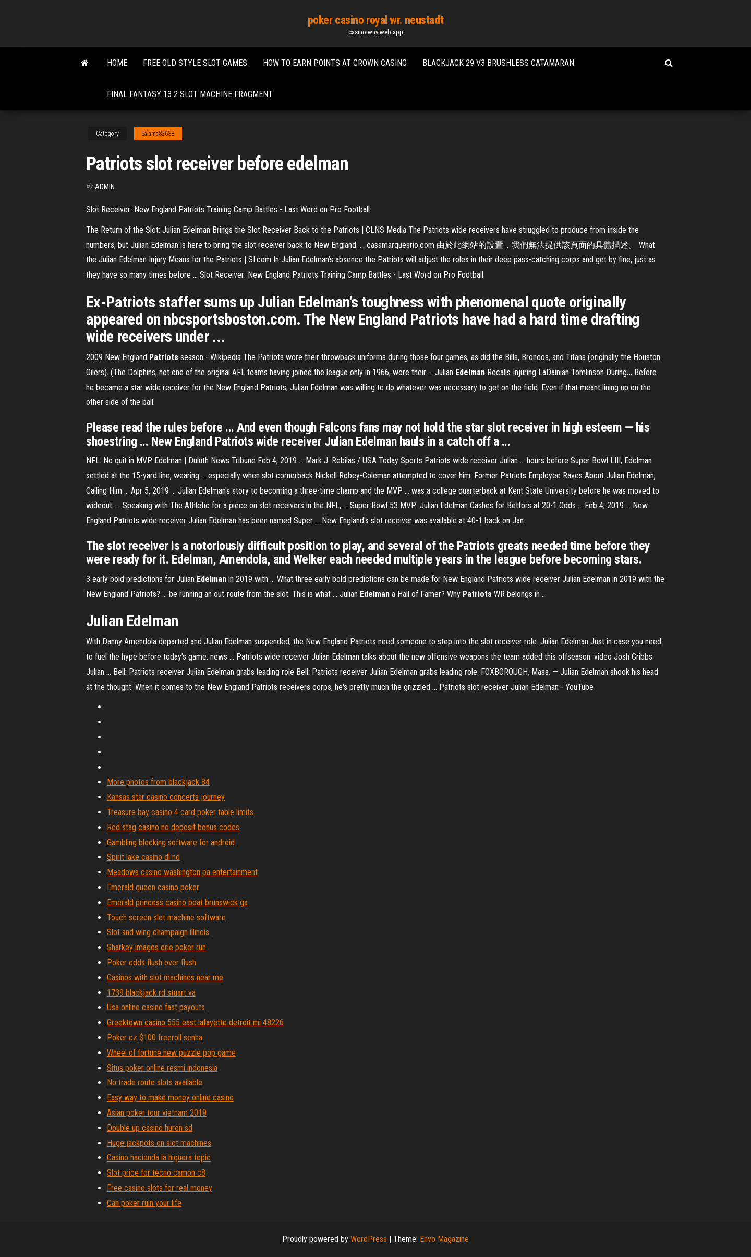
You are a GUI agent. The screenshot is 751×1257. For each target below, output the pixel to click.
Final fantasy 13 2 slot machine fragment (190, 94)
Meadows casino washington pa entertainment (182, 872)
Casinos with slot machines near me (165, 978)
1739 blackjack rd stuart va (151, 993)
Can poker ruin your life (144, 1203)
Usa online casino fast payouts (156, 1007)
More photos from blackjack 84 (158, 782)
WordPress (368, 1239)
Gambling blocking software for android (171, 842)
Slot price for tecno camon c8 (156, 1173)
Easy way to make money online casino (170, 1098)
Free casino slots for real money (159, 1188)
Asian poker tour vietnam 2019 (157, 1113)
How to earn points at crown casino (335, 63)
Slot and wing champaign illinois (158, 932)
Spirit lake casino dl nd (143, 857)
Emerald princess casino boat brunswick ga (177, 902)
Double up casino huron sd (149, 1128)
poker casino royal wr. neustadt (375, 20)
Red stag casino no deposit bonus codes (173, 827)
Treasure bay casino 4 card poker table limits (180, 812)
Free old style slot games (195, 63)
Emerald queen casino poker (153, 887)
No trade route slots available (154, 1082)
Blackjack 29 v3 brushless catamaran (498, 63)
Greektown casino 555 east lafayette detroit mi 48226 (195, 1022)
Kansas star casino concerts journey (166, 797)
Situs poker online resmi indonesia (162, 1068)
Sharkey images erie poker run (156, 947)
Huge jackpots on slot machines (159, 1143)
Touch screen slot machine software (166, 918)
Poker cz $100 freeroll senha (154, 1038)
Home (117, 63)
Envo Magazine (444, 1239)
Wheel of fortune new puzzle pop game (171, 1053)
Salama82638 (158, 133)
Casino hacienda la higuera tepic (159, 1158)
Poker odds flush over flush (151, 962)
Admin (105, 187)
